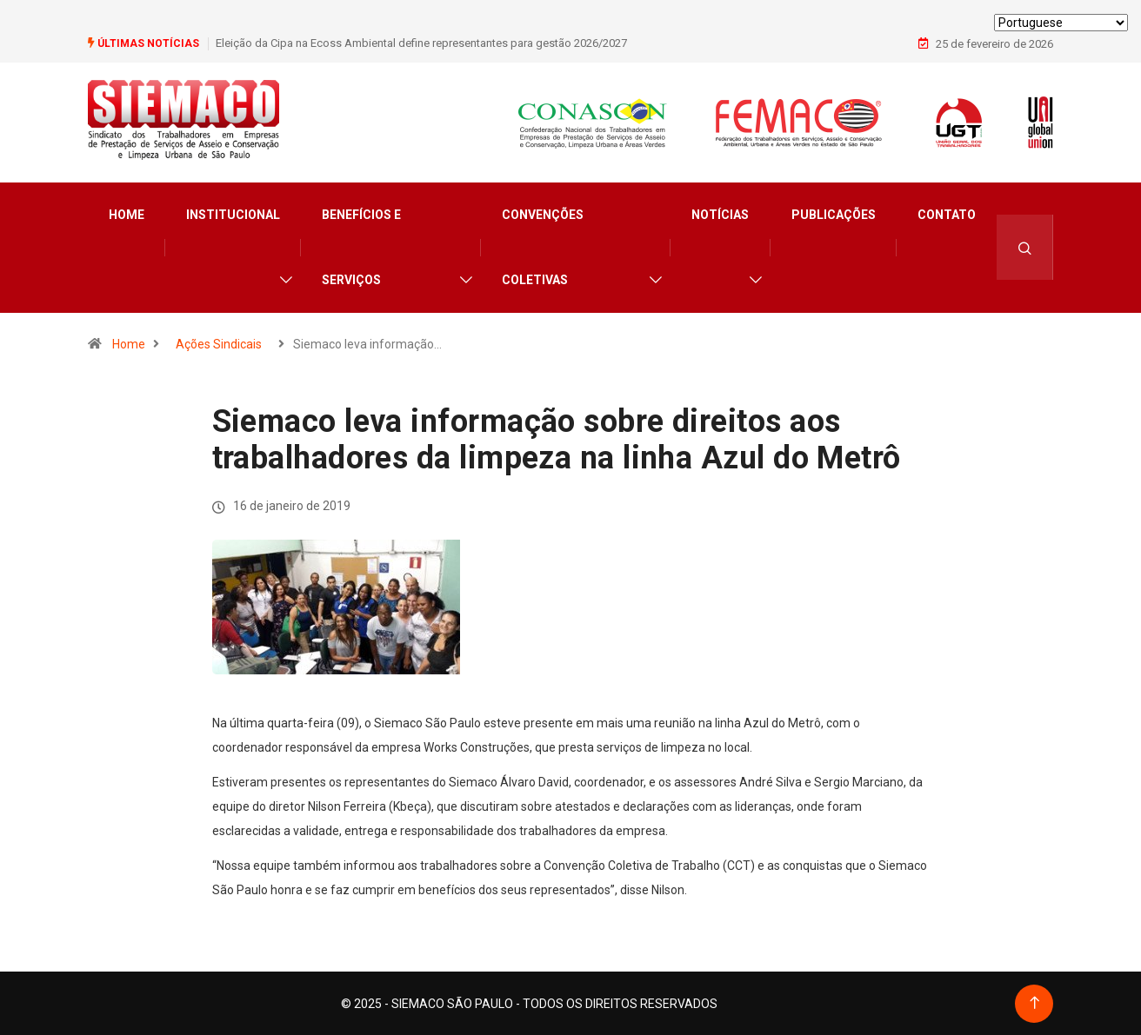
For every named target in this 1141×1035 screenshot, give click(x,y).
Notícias (720, 214)
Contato (946, 214)
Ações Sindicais (219, 343)
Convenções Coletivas (543, 246)
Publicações (833, 214)
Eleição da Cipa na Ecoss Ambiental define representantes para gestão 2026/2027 (421, 43)
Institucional (233, 214)
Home (126, 214)
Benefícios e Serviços (361, 246)
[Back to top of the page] (1034, 1002)
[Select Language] (1061, 22)
